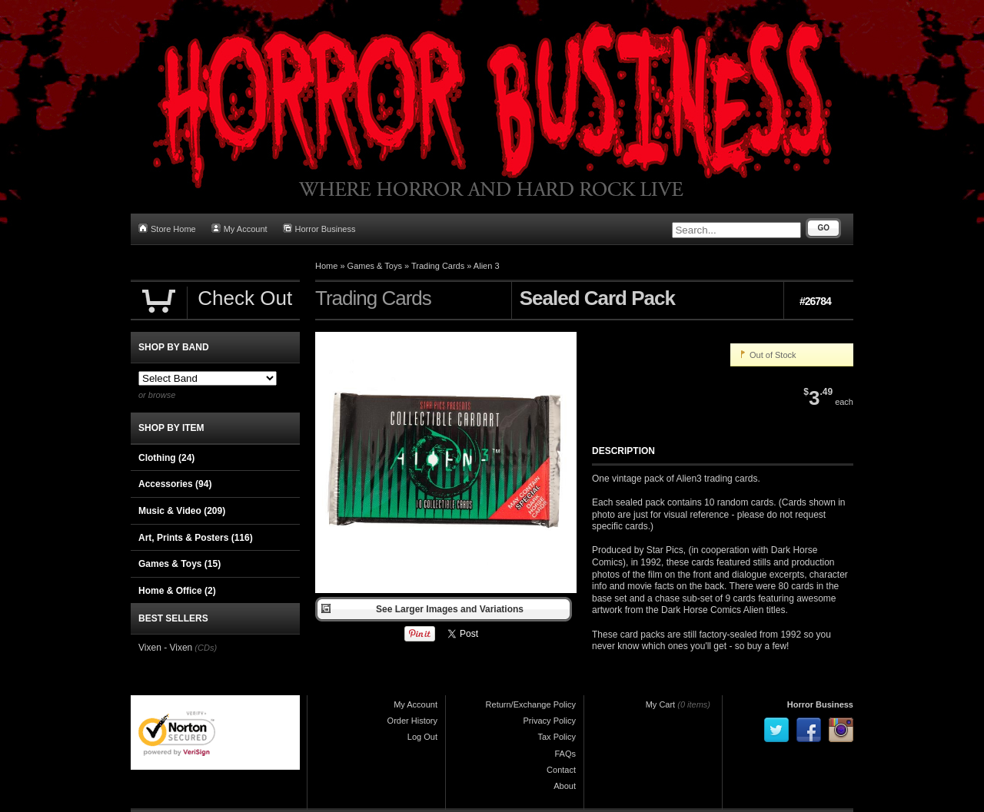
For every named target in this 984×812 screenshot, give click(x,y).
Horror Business (319, 229)
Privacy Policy (550, 720)
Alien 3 (487, 265)
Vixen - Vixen (165, 647)
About (565, 785)
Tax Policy (556, 736)
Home (326, 265)
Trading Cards (437, 265)
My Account (239, 229)
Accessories (174, 484)
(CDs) (205, 647)
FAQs (565, 753)
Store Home (167, 229)
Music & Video (181, 510)
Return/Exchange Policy (531, 704)
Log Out (422, 736)
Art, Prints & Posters (195, 537)
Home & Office (177, 590)
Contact (561, 769)
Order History (412, 720)
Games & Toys (374, 265)
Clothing (166, 457)
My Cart (661, 704)
